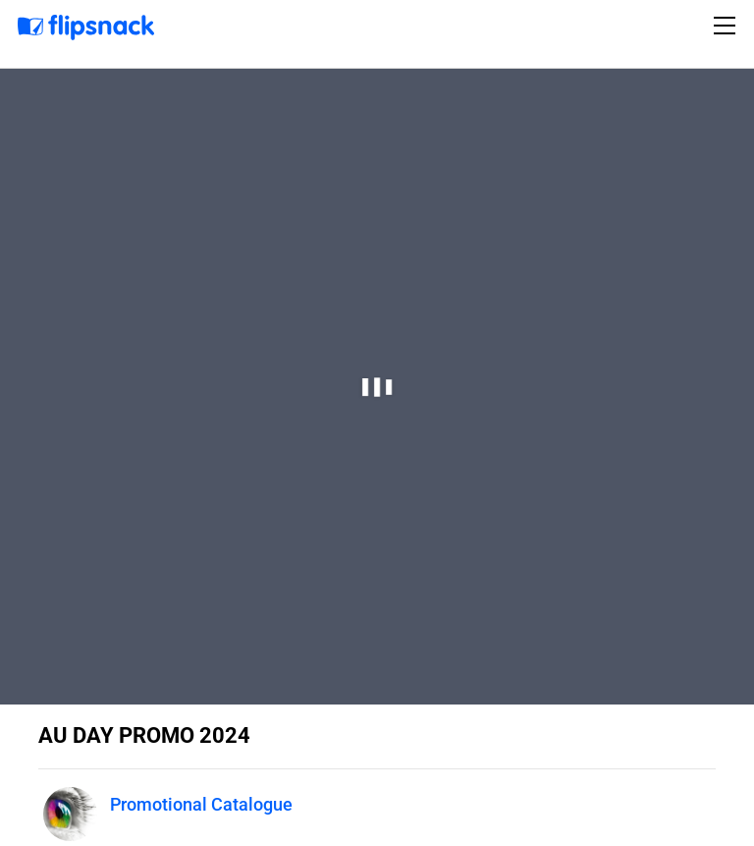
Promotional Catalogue (201, 804)
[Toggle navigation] (727, 25)
